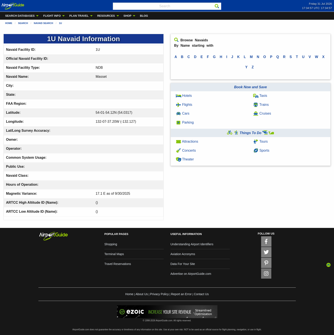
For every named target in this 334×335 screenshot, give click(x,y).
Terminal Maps (114, 254)
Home (8, 23)
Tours (260, 141)
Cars (182, 113)
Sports (261, 150)
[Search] (217, 6)
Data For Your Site (183, 264)
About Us (142, 294)
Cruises (262, 113)
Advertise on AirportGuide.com (191, 273)
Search (23, 23)
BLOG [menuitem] (144, 15)
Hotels (184, 95)
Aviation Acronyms (183, 254)
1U (60, 23)
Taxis (260, 95)
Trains (261, 104)
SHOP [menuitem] (127, 15)
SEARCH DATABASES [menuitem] (20, 15)
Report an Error (181, 294)
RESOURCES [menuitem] (106, 15)
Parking (185, 122)
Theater (185, 159)
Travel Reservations (117, 264)
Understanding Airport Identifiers (192, 244)
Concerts (186, 150)
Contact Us (201, 294)
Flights (184, 104)
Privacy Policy (159, 294)
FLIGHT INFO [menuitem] (52, 15)
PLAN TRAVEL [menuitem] (79, 15)
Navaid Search (43, 23)
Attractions (187, 141)
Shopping (110, 244)
